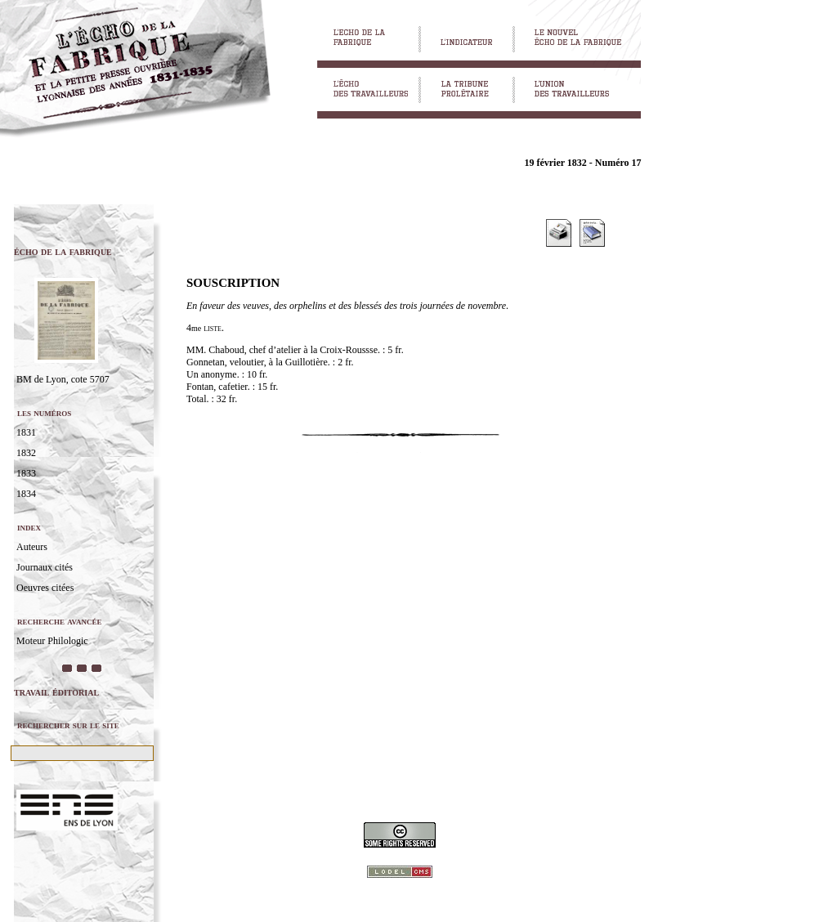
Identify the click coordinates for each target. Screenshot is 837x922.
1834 (26, 493)
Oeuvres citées (45, 587)
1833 (26, 473)
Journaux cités (44, 567)
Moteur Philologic (52, 641)
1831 (26, 432)
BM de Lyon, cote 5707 (63, 379)
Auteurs (31, 547)
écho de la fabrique (63, 251)
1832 (26, 453)
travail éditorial (56, 692)
